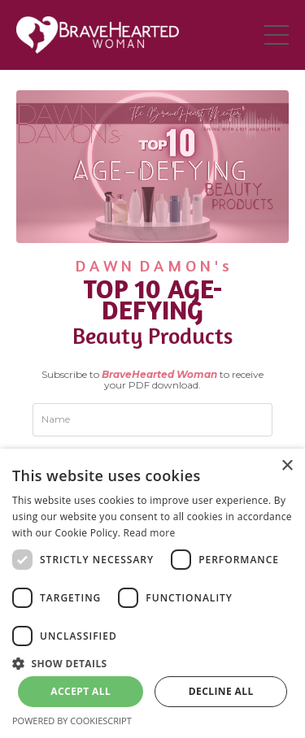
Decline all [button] (221, 691)
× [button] (287, 466)
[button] (152, 662)
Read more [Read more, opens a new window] (150, 533)
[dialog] (152, 593)
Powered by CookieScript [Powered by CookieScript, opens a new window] (72, 720)
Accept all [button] (80, 691)
